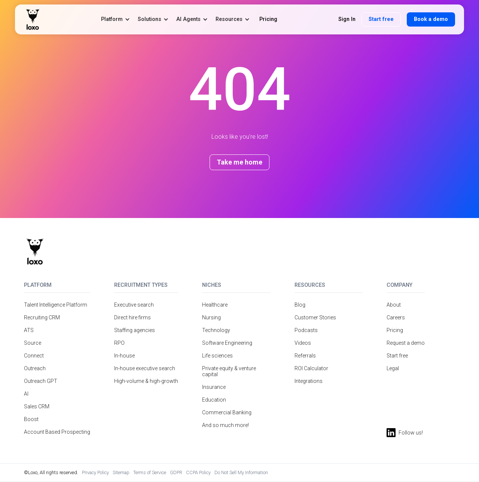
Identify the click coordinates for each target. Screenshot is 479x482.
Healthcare (215, 305)
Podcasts (306, 330)
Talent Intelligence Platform (55, 305)
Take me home (239, 162)
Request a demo (406, 343)
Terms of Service (149, 472)
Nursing (211, 317)
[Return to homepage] (35, 252)
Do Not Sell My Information (241, 472)
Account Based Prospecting (57, 432)
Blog (300, 305)
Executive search (134, 305)
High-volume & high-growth (146, 381)
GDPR (176, 472)
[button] (115, 19)
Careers (396, 317)
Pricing (395, 330)
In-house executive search (144, 368)
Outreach (35, 368)
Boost (31, 419)
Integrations (309, 381)
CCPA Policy (198, 472)
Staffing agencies (134, 330)
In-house (124, 356)
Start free (381, 19)
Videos (303, 343)
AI (26, 394)
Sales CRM (36, 406)
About (394, 305)
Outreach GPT (40, 381)
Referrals (305, 356)
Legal (393, 368)
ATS (29, 330)
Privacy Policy (95, 472)
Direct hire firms (132, 317)
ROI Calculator (311, 368)
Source (32, 343)
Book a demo (431, 19)
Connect (34, 356)
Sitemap (121, 472)
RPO (119, 343)
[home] (33, 19)
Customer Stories (315, 317)
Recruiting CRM (42, 317)
